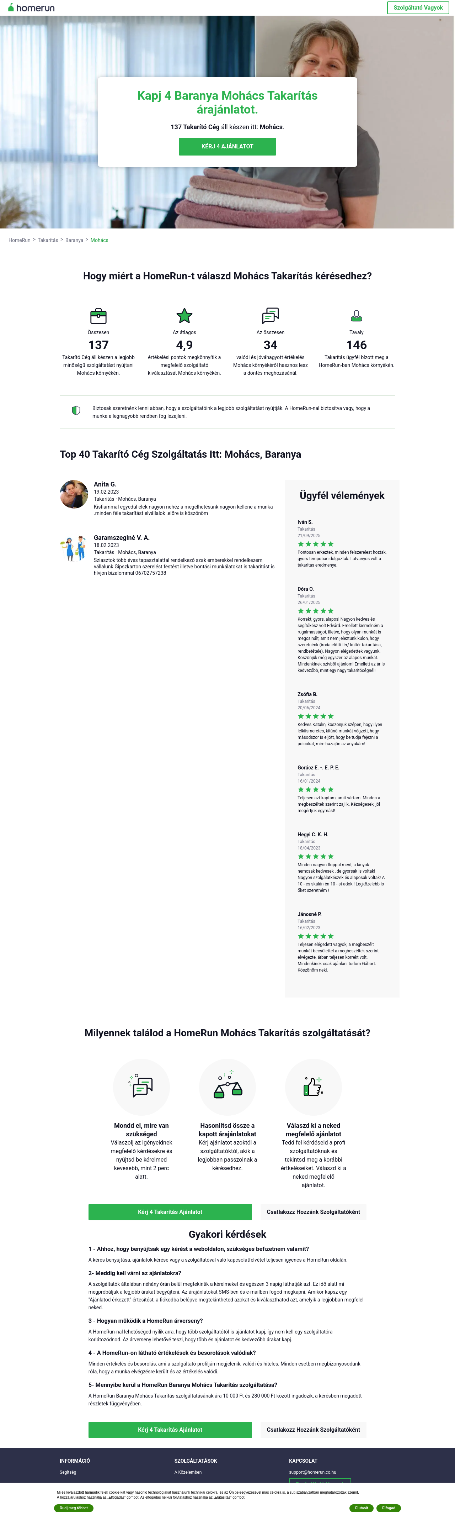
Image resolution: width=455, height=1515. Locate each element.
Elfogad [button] (388, 1508)
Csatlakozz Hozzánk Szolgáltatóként (313, 1212)
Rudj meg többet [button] (74, 1508)
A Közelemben (188, 1472)
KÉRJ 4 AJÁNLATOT (227, 146)
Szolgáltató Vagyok (418, 7)
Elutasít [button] (361, 1508)
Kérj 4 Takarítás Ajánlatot (170, 1212)
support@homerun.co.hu (312, 1472)
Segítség (68, 1472)
